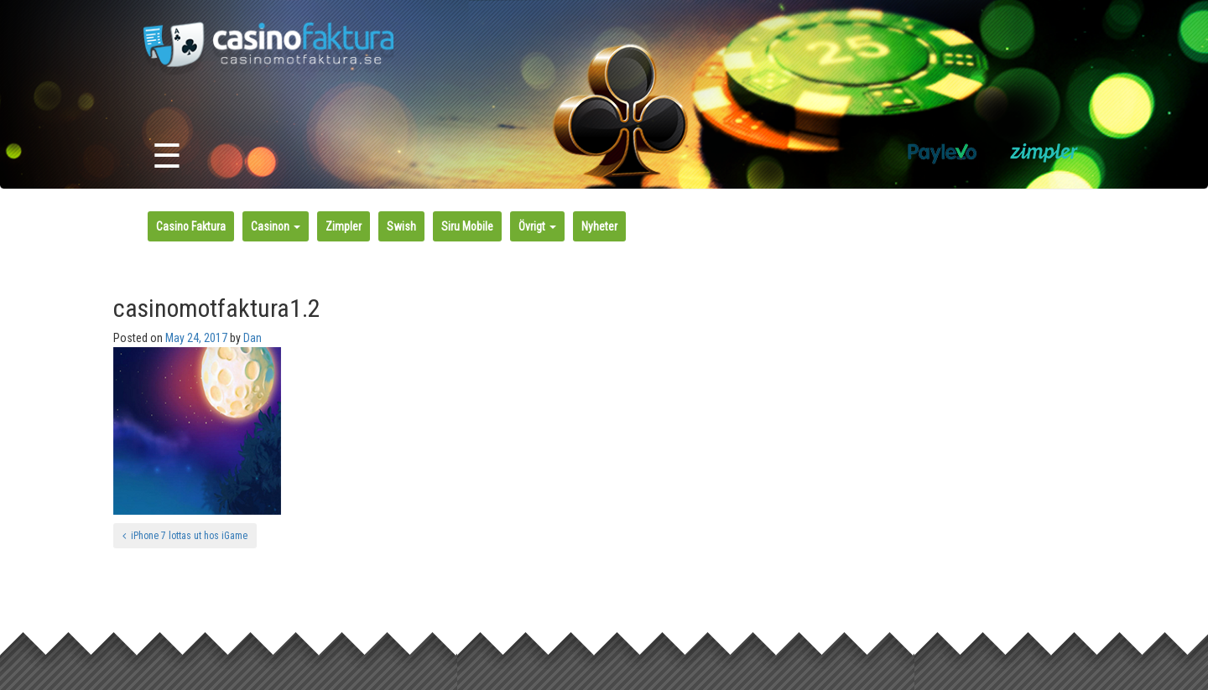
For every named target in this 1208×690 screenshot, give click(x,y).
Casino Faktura (191, 226)
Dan (252, 338)
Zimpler (343, 226)
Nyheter (599, 226)
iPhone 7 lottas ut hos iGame (184, 536)
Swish (401, 226)
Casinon (275, 226)
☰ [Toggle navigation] (167, 156)
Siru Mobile (467, 226)
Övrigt (537, 226)
